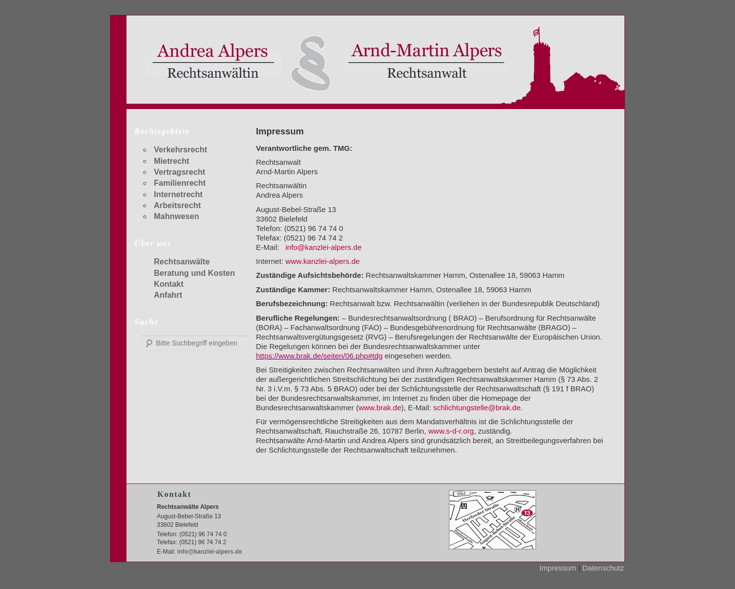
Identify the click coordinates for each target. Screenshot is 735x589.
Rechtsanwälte (182, 261)
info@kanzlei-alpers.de (323, 247)
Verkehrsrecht (180, 149)
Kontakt (169, 284)
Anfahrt (168, 295)
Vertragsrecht (179, 172)
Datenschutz (603, 568)
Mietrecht (171, 161)
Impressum (557, 568)
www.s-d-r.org (451, 431)
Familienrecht (180, 183)
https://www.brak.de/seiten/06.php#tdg (319, 356)
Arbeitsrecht (177, 205)
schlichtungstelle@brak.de (476, 407)
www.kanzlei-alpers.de (322, 261)
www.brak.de (380, 407)
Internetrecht (178, 194)
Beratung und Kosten (194, 273)
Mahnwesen (176, 216)
